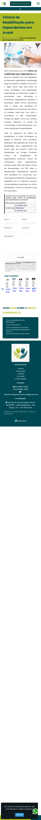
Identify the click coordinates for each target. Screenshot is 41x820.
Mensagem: (9, 236)
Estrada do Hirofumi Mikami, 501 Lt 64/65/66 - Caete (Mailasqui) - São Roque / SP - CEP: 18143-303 (20, 405)
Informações (21, 379)
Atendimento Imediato (20, 3)
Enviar (20, 257)
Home (21, 368)
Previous (3, 289)
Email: (25, 219)
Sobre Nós (21, 371)
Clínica (21, 373)
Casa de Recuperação (13, 325)
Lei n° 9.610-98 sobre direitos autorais (20, 270)
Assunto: (26, 228)
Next (33, 289)
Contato (21, 376)
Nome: (7, 219)
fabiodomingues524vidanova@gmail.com (21, 394)
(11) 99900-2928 (20, 205)
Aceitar (19, 815)
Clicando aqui (21, 211)
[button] (38, 3)
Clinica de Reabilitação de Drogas (17, 327)
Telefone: (8, 228)
